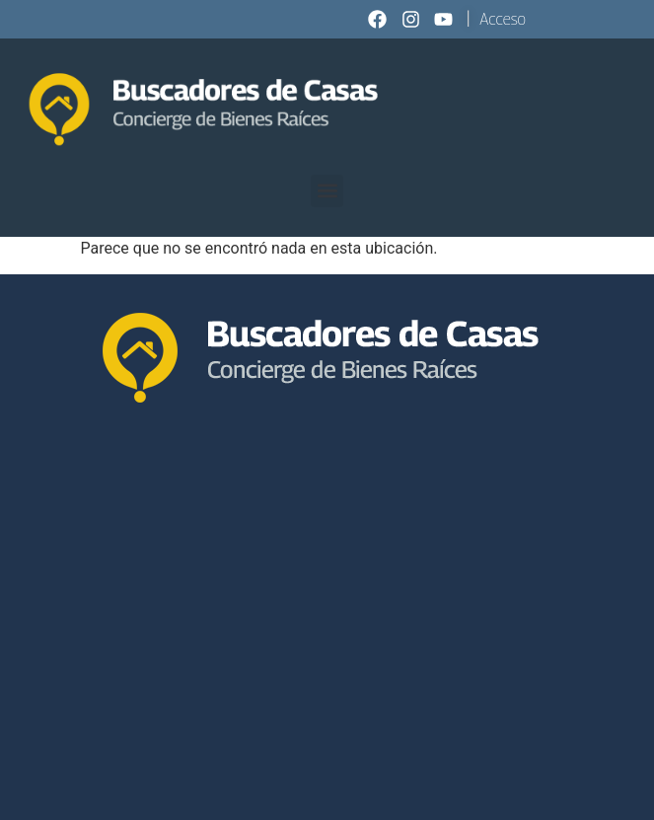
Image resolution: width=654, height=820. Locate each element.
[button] (327, 191)
